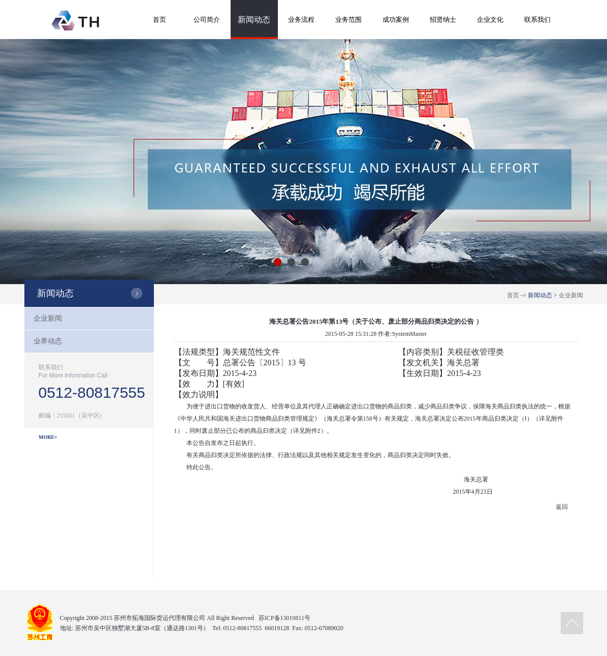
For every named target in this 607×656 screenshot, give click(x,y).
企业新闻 (571, 295)
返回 (562, 506)
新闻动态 (254, 19)
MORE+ (48, 437)
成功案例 (395, 19)
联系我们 (537, 19)
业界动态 (48, 341)
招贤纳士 (443, 19)
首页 (159, 19)
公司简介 (207, 19)
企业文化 (490, 19)
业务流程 (301, 19)
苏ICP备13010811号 (284, 618)
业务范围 (348, 19)
